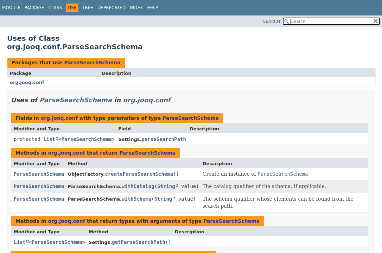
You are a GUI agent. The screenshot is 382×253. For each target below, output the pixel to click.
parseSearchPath (164, 139)
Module (11, 7)
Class (55, 7)
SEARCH (271, 21)
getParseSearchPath (138, 242)
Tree (87, 7)
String (166, 186)
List (49, 139)
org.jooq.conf (27, 82)
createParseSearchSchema (139, 174)
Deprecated (111, 7)
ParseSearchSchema (92, 62)
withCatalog (138, 186)
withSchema (136, 199)
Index (136, 7)
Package (34, 7)
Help (152, 7)
